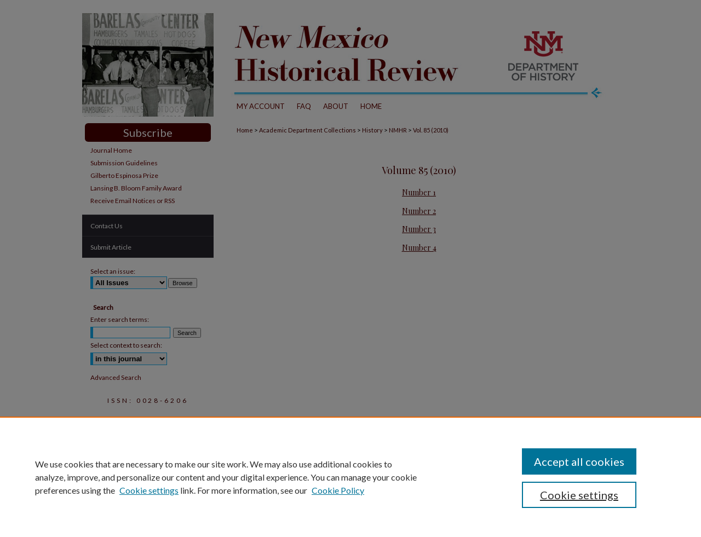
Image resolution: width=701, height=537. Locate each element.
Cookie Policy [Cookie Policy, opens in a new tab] (338, 490)
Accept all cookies (579, 461)
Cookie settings (149, 490)
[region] (350, 477)
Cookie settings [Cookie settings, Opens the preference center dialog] (579, 494)
